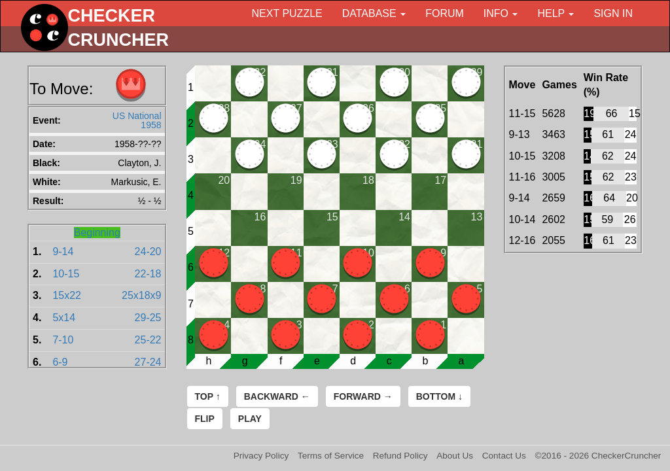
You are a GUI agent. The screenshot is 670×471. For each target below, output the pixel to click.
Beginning (97, 232)
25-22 (148, 339)
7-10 (62, 339)
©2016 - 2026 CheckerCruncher (598, 456)
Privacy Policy (261, 456)
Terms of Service (331, 456)
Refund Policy (400, 456)
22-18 (148, 273)
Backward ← (277, 396)
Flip (205, 418)
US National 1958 (137, 120)
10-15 (65, 273)
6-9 (59, 362)
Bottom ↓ (439, 396)
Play (250, 418)
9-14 (62, 251)
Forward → (363, 396)
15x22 (66, 295)
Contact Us (504, 456)
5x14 (63, 317)
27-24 (148, 362)
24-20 (148, 251)
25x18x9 (142, 295)
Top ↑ (207, 396)
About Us (454, 456)
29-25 (148, 317)
